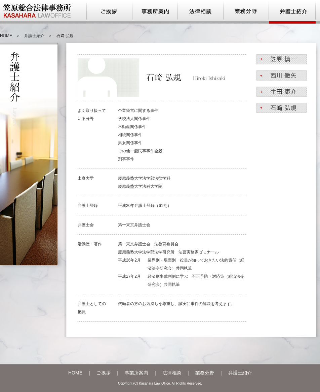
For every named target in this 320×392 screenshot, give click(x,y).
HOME (6, 35)
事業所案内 (136, 372)
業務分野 (204, 372)
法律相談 (171, 372)
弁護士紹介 (34, 35)
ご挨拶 (103, 372)
